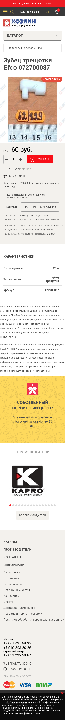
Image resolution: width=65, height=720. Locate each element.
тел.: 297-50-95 (29, 11)
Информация (15, 565)
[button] (20, 159)
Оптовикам (11, 578)
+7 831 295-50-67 (17, 655)
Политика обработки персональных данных (33, 619)
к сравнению (19, 169)
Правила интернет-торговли (22, 613)
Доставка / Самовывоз (19, 607)
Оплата (8, 601)
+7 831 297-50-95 (17, 643)
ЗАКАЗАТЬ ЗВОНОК (18, 663)
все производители (32, 515)
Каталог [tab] (33, 35)
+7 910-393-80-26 (17, 648)
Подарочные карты (16, 590)
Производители (17, 549)
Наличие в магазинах (40, 207)
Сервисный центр (15, 584)
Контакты (12, 557)
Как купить (11, 595)
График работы (16, 669)
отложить (17, 176)
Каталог (10, 542)
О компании (11, 572)
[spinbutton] (13, 159)
